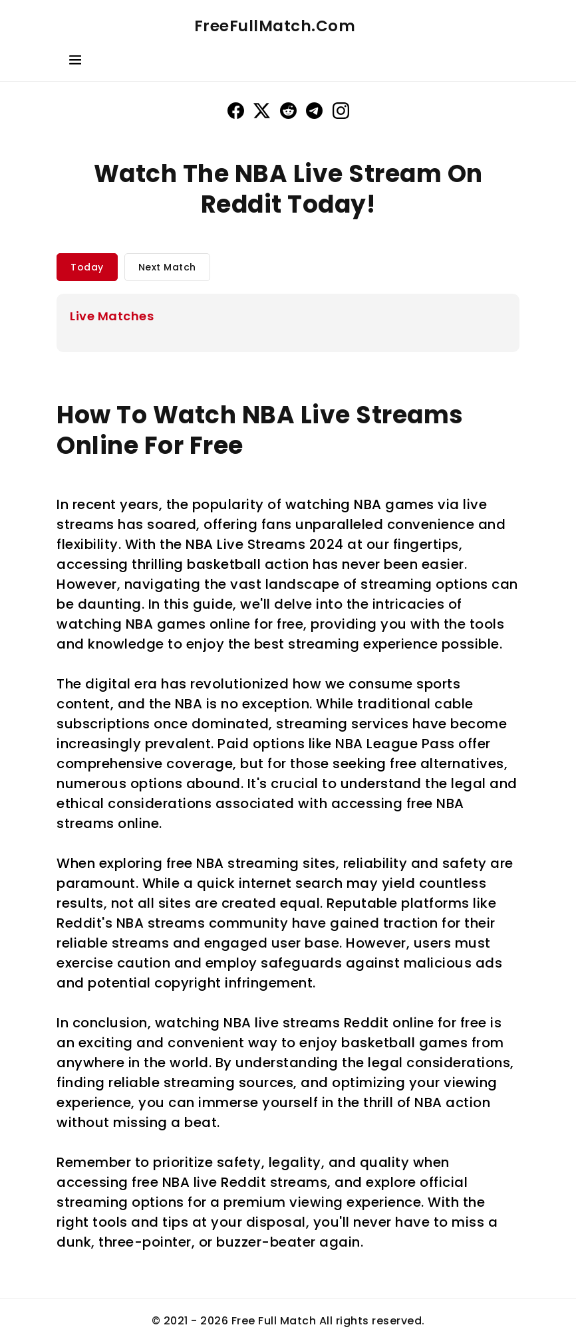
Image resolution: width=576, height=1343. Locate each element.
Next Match (167, 267)
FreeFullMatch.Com (275, 26)
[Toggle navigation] (75, 62)
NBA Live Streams (245, 544)
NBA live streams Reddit (306, 1022)
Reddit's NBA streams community (172, 923)
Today (87, 267)
